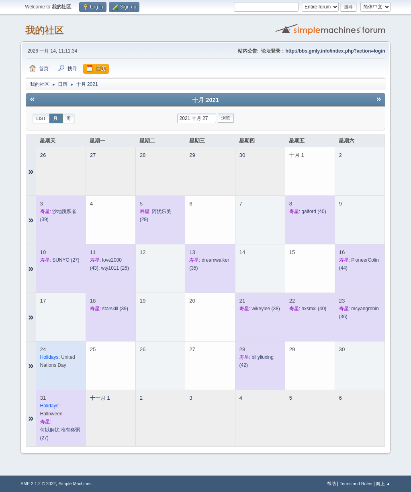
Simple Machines (74, 483)
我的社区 (44, 29)
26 (43, 155)
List (41, 118)
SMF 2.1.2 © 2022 (38, 483)
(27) (65, 260)
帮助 (331, 483)
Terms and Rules (356, 483)
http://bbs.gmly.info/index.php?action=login (335, 51)
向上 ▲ (383, 483)
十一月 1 (100, 398)
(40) (313, 211)
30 (242, 155)
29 (192, 155)
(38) (266, 308)
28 (143, 155)
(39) (115, 308)
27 (93, 155)
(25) (115, 268)
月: (56, 118)
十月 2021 (205, 100)
